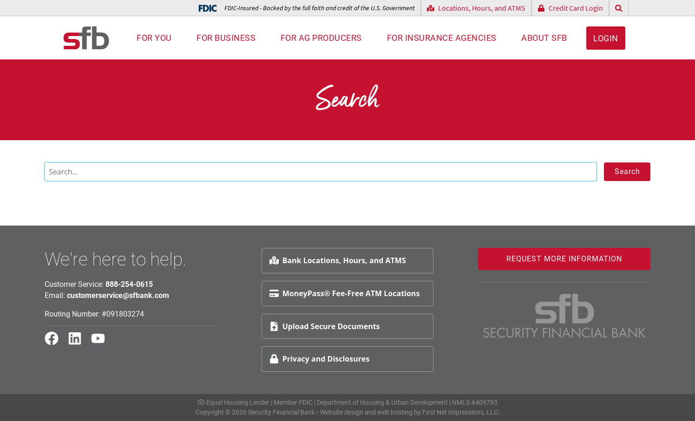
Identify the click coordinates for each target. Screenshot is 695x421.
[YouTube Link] (101, 342)
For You (154, 38)
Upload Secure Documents (324, 326)
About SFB (544, 38)
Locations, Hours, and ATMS (476, 8)
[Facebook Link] (55, 342)
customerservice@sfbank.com (118, 295)
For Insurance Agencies (442, 38)
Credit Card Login (570, 8)
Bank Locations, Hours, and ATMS (337, 260)
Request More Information (564, 258)
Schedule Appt (663, 304)
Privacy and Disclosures (319, 359)
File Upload (657, 326)
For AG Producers (321, 38)
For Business (226, 38)
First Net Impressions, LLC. (461, 412)
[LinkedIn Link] (78, 342)
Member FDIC (293, 402)
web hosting (395, 412)
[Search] (321, 171)
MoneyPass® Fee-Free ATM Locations (344, 293)
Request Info (660, 282)
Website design (341, 412)
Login (605, 38)
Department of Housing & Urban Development (382, 402)
